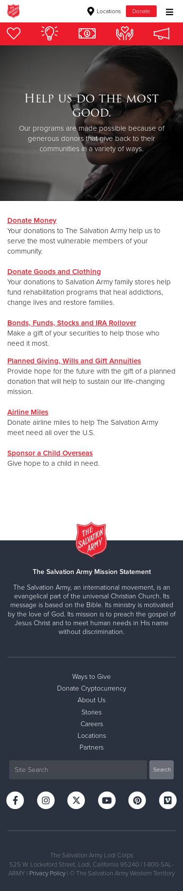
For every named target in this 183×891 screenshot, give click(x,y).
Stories (91, 712)
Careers (92, 724)
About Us (91, 700)
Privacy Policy (47, 873)
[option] (91, 123)
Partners (91, 747)
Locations (104, 11)
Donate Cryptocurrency (91, 688)
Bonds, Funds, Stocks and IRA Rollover (71, 322)
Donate (141, 11)
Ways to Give (91, 677)
